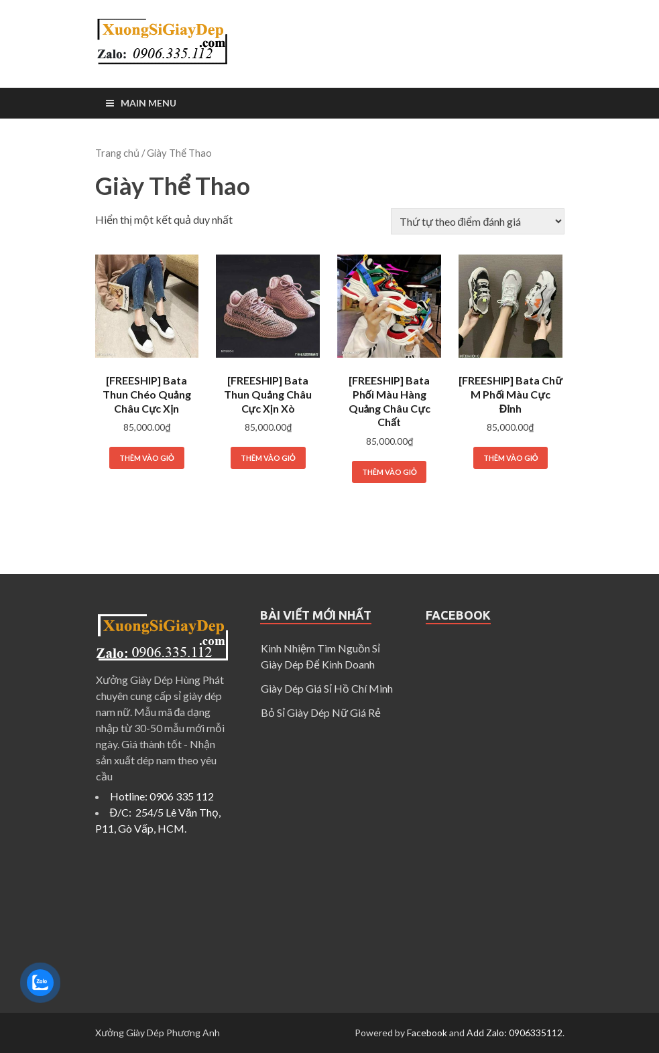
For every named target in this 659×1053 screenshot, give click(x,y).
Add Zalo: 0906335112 (514, 1032)
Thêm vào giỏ (146, 457)
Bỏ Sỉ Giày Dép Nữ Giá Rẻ (321, 712)
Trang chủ (117, 153)
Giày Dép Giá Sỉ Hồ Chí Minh (327, 688)
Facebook (427, 1032)
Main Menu (148, 103)
